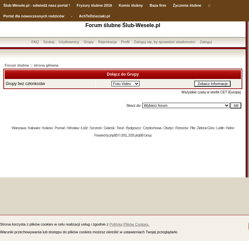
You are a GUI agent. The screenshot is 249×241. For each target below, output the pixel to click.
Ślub (7, 5)
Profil (125, 42)
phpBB (113, 135)
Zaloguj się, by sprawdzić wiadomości (164, 42)
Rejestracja (107, 42)
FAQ (35, 42)
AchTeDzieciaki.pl (94, 16)
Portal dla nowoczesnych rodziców (33, 16)
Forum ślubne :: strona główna (32, 65)
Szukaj (48, 42)
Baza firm (158, 5)
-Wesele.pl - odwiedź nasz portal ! (40, 5)
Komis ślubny (131, 5)
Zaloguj (206, 42)
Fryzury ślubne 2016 (94, 5)
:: (209, 5)
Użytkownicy (69, 42)
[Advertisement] (123, 159)
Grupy (89, 42)
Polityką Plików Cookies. (129, 224)
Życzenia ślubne (187, 5)
